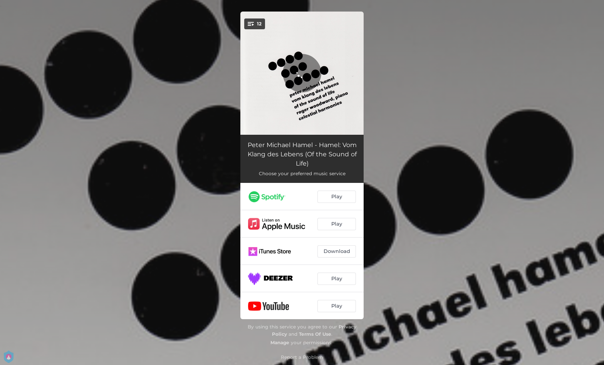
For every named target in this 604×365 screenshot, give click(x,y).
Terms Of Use (315, 334)
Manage (279, 342)
